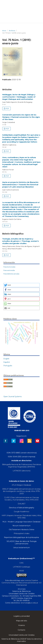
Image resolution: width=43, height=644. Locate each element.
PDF (7, 108)
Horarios (21, 625)
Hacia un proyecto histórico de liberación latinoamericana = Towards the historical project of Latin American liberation (20, 184)
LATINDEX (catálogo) (21, 567)
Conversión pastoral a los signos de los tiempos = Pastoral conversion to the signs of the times (21, 117)
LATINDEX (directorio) (21, 471)
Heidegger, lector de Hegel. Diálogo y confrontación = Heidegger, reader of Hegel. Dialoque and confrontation (18, 97)
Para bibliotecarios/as (11, 274)
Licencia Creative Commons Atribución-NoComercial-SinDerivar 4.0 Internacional (21, 582)
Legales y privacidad (21, 616)
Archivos (12, 30)
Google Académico (21, 512)
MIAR (21, 571)
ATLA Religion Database (21, 485)
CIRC (21, 563)
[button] (21, 285)
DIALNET (21, 504)
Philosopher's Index (21, 533)
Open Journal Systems (12, 396)
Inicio (4, 30)
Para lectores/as (9, 267)
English (6, 359)
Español (6, 362)
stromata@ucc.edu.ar (29, 603)
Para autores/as (9, 270)
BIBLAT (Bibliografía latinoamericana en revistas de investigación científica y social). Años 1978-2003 (21, 491)
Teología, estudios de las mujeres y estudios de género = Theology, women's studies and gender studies (20, 241)
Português (7, 366)
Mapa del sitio (21, 621)
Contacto (21, 630)
